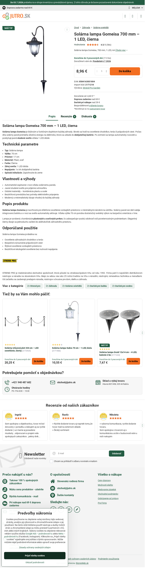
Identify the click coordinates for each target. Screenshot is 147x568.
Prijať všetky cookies (35, 555)
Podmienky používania (108, 559)
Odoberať (116, 453)
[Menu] (141, 16)
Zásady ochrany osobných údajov (80, 559)
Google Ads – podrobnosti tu (39, 533)
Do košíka (125, 71)
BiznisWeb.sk (82, 563)
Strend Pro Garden (91, 88)
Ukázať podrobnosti (35, 562)
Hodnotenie (79, 44)
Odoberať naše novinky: (35, 458)
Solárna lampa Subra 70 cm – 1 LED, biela (72, 348)
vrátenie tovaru (96, 105)
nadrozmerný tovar (97, 109)
